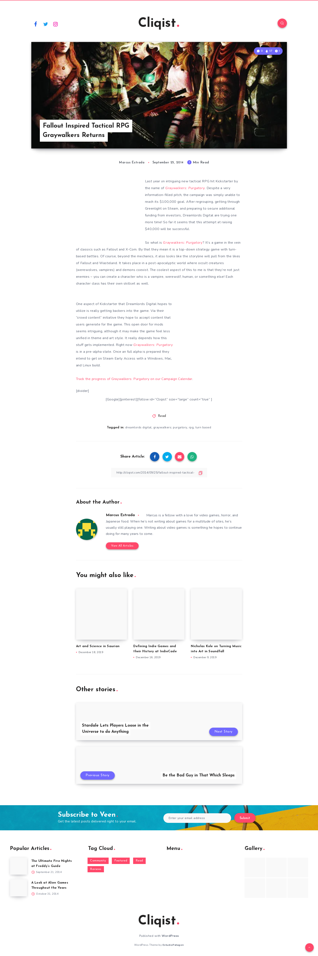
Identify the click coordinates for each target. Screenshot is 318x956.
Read (162, 416)
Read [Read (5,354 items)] (139, 860)
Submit (245, 818)
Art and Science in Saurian (98, 646)
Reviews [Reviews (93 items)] (95, 869)
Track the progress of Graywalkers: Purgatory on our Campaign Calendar (134, 379)
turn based (203, 427)
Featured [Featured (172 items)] (120, 860)
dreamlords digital (138, 427)
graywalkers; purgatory (170, 427)
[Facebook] (36, 24)
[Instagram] (56, 24)
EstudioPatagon (173, 945)
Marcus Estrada (120, 515)
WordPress (170, 936)
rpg (191, 427)
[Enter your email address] (197, 818)
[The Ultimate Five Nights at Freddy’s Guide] (18, 866)
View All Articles (122, 545)
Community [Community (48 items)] (98, 860)
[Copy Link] (159, 472)
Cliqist (158, 23)
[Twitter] (46, 24)
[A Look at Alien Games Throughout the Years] (18, 887)
